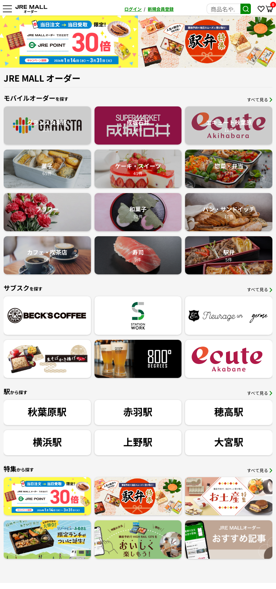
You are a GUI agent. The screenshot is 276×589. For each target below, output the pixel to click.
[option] (69, 41)
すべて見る (259, 99)
